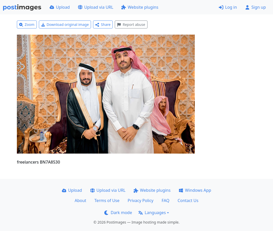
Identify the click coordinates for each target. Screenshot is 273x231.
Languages (152, 212)
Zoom (27, 24)
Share (102, 24)
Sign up (255, 7)
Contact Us (188, 200)
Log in (228, 7)
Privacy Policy (140, 200)
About (80, 200)
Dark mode (118, 212)
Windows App (195, 190)
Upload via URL (95, 7)
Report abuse (131, 24)
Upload (60, 7)
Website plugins (139, 7)
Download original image (65, 24)
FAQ (165, 200)
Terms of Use (106, 200)
